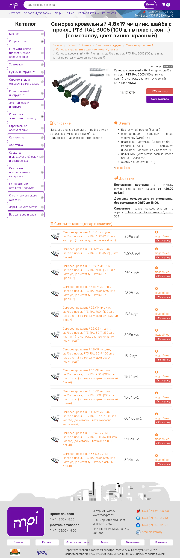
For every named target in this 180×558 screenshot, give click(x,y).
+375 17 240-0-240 (160, 15)
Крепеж (14, 33)
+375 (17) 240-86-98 (151, 525)
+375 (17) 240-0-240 (151, 518)
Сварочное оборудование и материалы (19, 172)
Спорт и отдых (18, 41)
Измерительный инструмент (19, 93)
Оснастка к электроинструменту (22, 116)
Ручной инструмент (21, 72)
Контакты (109, 13)
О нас (71, 13)
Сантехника (17, 137)
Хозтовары (16, 64)
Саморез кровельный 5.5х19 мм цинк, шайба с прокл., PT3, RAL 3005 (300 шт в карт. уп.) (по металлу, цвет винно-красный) (89, 272)
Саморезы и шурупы (109, 45)
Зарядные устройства (23, 207)
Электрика (16, 145)
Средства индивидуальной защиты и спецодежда (25, 156)
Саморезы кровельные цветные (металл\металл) (87, 49)
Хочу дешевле (160, 99)
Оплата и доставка (37, 13)
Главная (57, 45)
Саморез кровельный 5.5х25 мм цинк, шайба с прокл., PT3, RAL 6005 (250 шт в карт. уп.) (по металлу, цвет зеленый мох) (89, 236)
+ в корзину (160, 91)
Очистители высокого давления (23, 197)
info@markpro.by (149, 532)
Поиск (150, 4)
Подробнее (122, 167)
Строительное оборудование (18, 128)
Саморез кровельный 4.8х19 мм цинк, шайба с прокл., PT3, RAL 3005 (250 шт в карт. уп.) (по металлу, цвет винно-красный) (89, 293)
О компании (133, 542)
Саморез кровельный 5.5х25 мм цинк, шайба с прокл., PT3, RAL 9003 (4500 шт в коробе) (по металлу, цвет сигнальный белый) (90, 439)
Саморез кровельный (139, 45)
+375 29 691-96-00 (160, 11)
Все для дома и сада (22, 214)
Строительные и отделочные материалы (24, 81)
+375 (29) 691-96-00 (152, 510)
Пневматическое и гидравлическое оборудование (21, 53)
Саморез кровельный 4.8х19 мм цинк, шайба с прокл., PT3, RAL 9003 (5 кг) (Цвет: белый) (90, 253)
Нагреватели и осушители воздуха (21, 186)
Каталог (14, 13)
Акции (59, 13)
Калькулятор (88, 13)
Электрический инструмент (19, 104)
